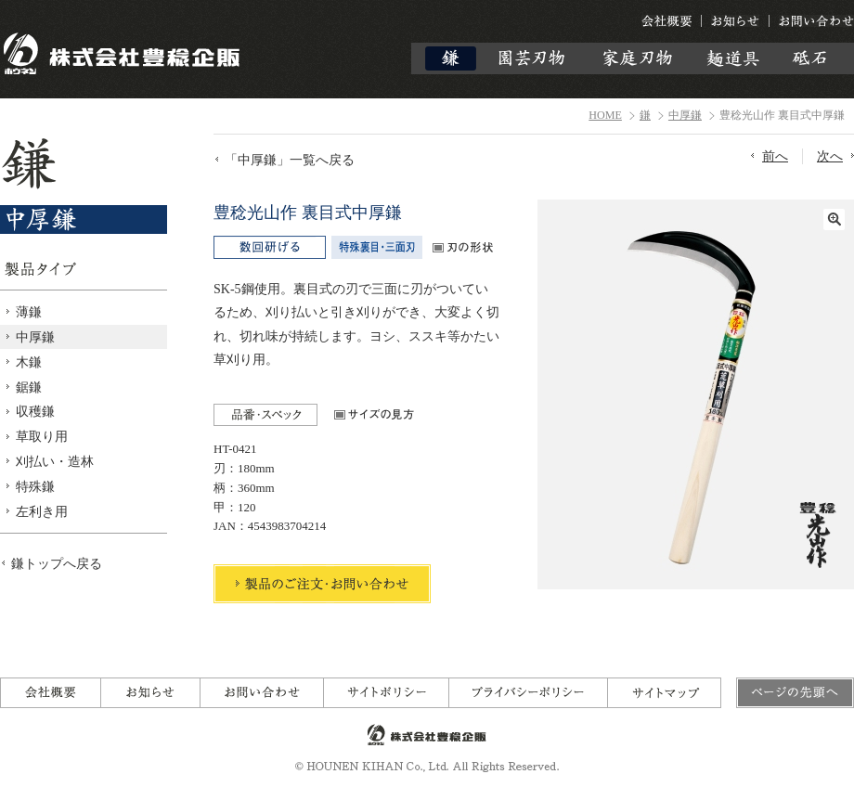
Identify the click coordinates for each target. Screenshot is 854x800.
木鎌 (29, 362)
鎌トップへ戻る (56, 563)
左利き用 (42, 511)
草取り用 (42, 436)
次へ (830, 155)
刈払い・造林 (55, 461)
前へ (775, 155)
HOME (605, 115)
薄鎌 (29, 311)
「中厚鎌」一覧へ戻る (290, 159)
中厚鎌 (685, 115)
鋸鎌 (29, 387)
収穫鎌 (35, 411)
